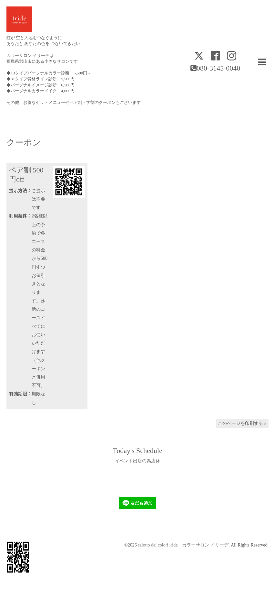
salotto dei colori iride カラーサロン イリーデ (183, 545)
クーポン (23, 142)
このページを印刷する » (242, 423)
